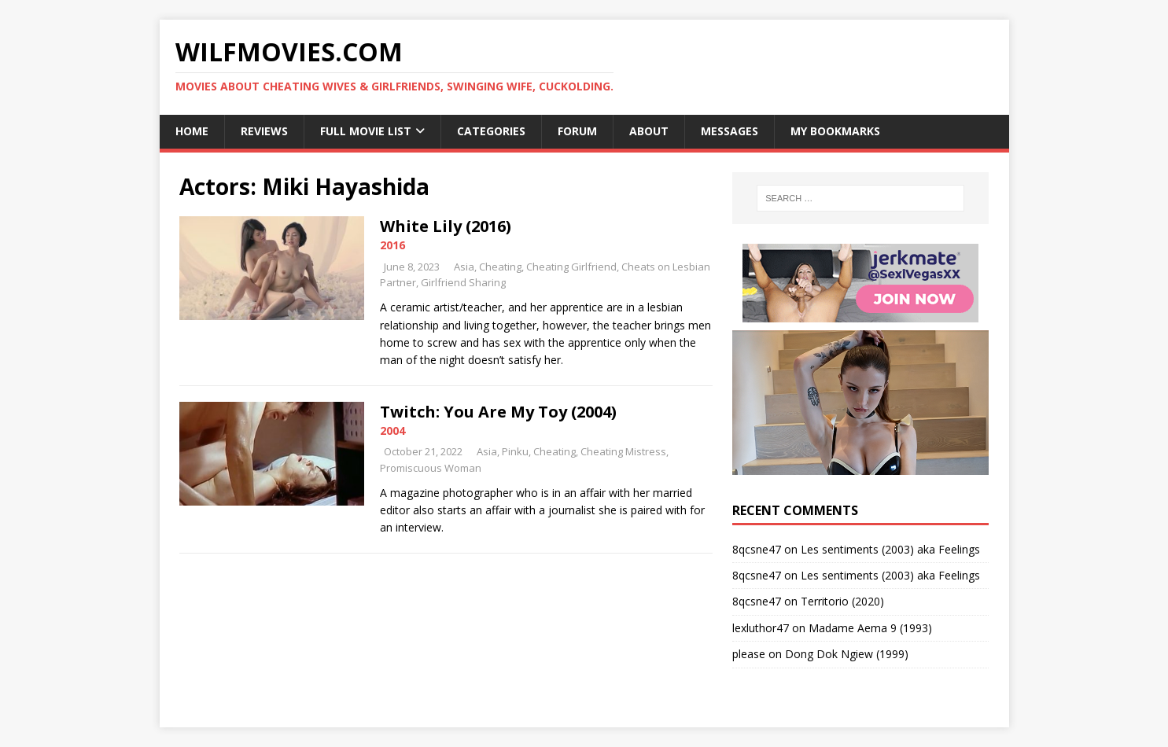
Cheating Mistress (623, 451)
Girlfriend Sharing (463, 282)
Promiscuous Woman (430, 468)
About (649, 130)
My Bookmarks (835, 130)
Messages (729, 130)
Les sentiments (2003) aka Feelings (890, 549)
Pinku (515, 451)
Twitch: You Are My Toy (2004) (498, 411)
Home (191, 130)
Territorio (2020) (842, 601)
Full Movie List (365, 130)
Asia (464, 266)
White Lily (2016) (445, 226)
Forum (577, 130)
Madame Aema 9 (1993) (870, 627)
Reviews (264, 130)
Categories (491, 130)
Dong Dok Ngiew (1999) (846, 653)
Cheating (500, 266)
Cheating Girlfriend (571, 266)
